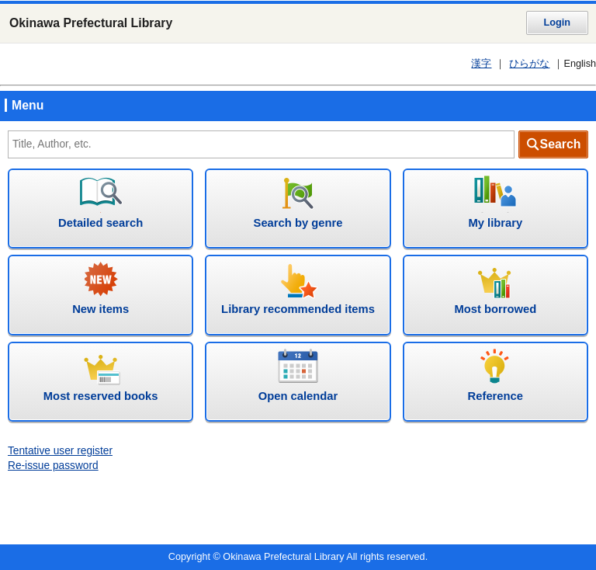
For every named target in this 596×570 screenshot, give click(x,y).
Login (557, 22)
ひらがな (529, 63)
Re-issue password (53, 465)
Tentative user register (60, 451)
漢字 (481, 63)
